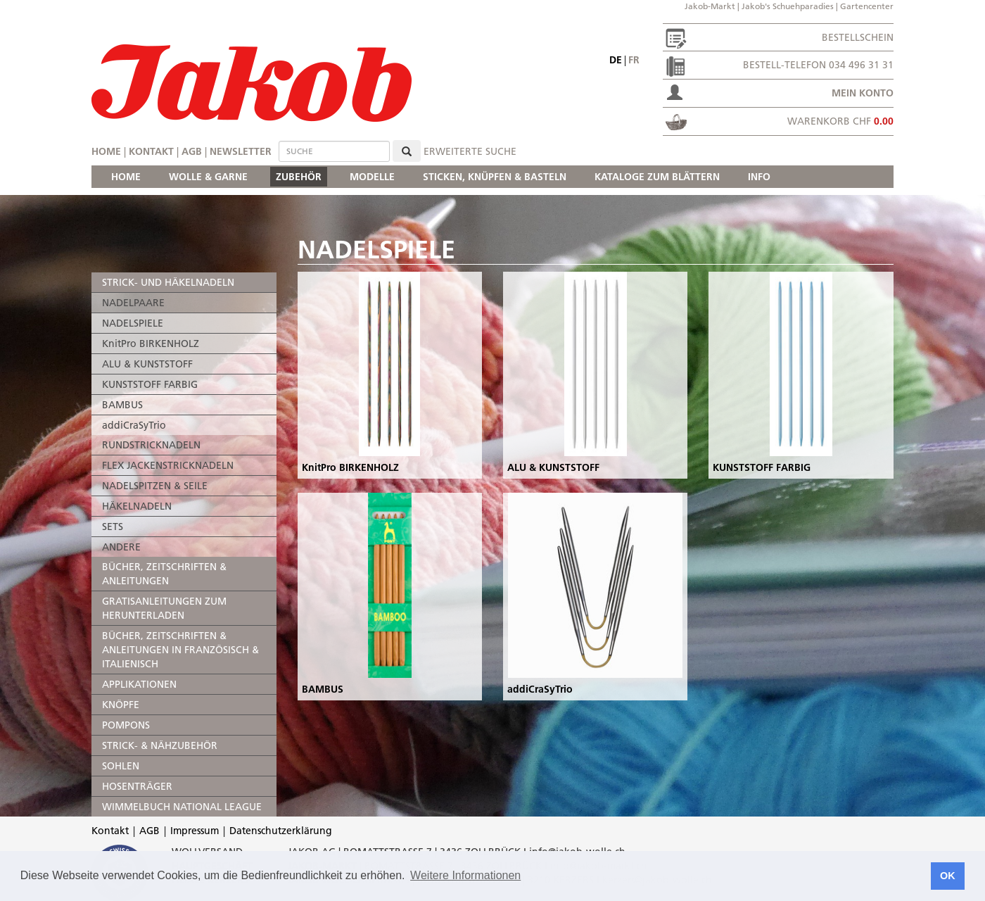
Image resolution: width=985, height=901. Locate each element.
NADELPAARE (133, 302)
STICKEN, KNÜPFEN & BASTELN (494, 176)
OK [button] (947, 875)
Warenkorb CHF (840, 121)
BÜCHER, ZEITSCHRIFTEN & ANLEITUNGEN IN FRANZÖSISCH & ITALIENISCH (180, 649)
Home (106, 151)
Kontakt (151, 151)
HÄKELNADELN (137, 506)
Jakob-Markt (710, 6)
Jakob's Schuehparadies (788, 6)
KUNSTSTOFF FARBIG (150, 384)
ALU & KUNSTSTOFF (147, 364)
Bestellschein (858, 37)
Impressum (194, 830)
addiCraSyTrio (134, 425)
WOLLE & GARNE (208, 176)
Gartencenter (867, 6)
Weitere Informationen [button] (465, 875)
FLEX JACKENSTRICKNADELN (168, 465)
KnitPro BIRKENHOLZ (150, 343)
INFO (759, 176)
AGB (192, 151)
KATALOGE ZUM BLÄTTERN (657, 176)
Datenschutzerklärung (280, 830)
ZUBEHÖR (299, 176)
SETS (112, 526)
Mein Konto (863, 93)
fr (634, 59)
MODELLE (372, 176)
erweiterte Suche (470, 151)
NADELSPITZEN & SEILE (155, 485)
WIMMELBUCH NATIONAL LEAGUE (182, 806)
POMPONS (126, 725)
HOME (126, 176)
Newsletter (241, 151)
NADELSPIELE (132, 323)
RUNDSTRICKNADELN (151, 445)
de (615, 59)
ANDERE (121, 547)
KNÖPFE (120, 704)
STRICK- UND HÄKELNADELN (168, 282)
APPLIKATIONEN (139, 684)
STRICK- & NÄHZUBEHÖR (159, 745)
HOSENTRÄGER (137, 786)
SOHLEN (120, 766)
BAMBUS (122, 404)
